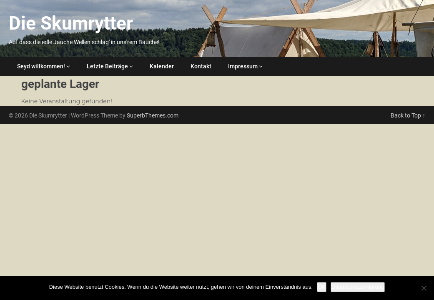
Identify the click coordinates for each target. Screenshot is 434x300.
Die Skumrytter (71, 23)
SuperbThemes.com (152, 115)
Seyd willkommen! (41, 66)
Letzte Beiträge (107, 66)
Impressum (243, 66)
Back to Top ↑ (408, 115)
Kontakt (201, 66)
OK (322, 287)
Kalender (162, 66)
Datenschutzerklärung (357, 287)
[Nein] (423, 288)
